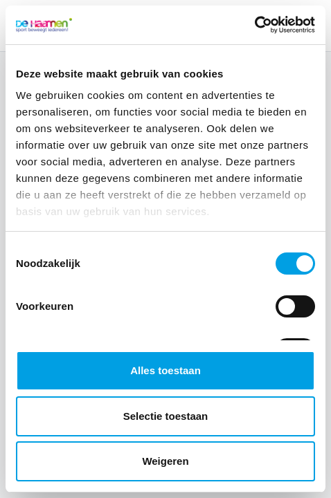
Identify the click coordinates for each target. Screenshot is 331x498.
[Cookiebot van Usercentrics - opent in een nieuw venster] (254, 25)
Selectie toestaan (165, 416)
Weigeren (165, 461)
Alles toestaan (165, 370)
